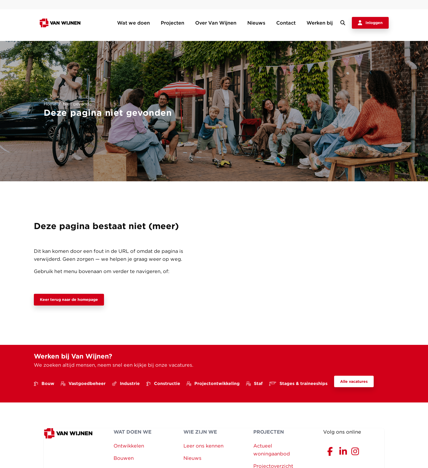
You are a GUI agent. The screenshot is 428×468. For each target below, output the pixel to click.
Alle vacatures (354, 381)
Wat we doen (133, 23)
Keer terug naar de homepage (69, 299)
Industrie (126, 383)
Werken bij (320, 23)
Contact (286, 23)
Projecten (172, 23)
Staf (254, 383)
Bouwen (124, 458)
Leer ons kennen (203, 446)
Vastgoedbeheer (83, 383)
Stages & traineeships (298, 383)
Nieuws (256, 23)
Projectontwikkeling (213, 383)
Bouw (44, 383)
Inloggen (370, 22)
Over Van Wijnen (215, 23)
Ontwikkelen (129, 446)
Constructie (163, 383)
